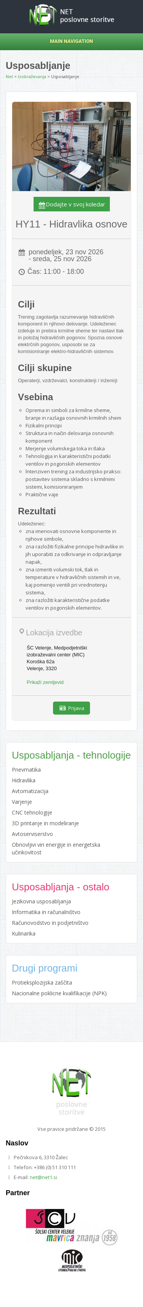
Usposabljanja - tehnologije (71, 755)
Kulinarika (23, 933)
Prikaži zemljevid (45, 682)
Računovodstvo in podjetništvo (50, 922)
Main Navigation (52, 41)
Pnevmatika (26, 769)
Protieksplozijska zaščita (42, 982)
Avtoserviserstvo (32, 834)
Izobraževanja (32, 76)
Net (9, 76)
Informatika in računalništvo (46, 912)
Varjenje (22, 801)
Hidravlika (23, 780)
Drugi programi (44, 968)
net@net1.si (43, 1177)
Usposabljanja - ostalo (60, 887)
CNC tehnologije (32, 812)
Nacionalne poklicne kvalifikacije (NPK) (59, 993)
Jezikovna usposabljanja (41, 901)
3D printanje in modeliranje (45, 823)
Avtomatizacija (30, 791)
